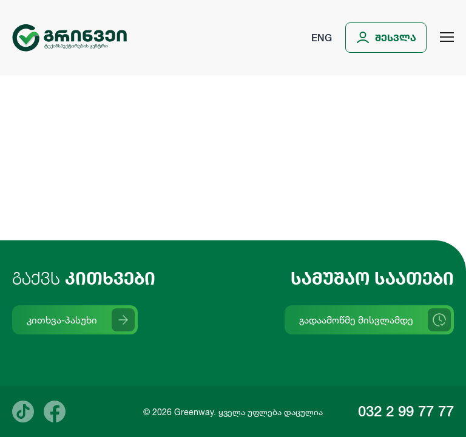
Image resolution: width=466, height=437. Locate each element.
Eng (321, 38)
